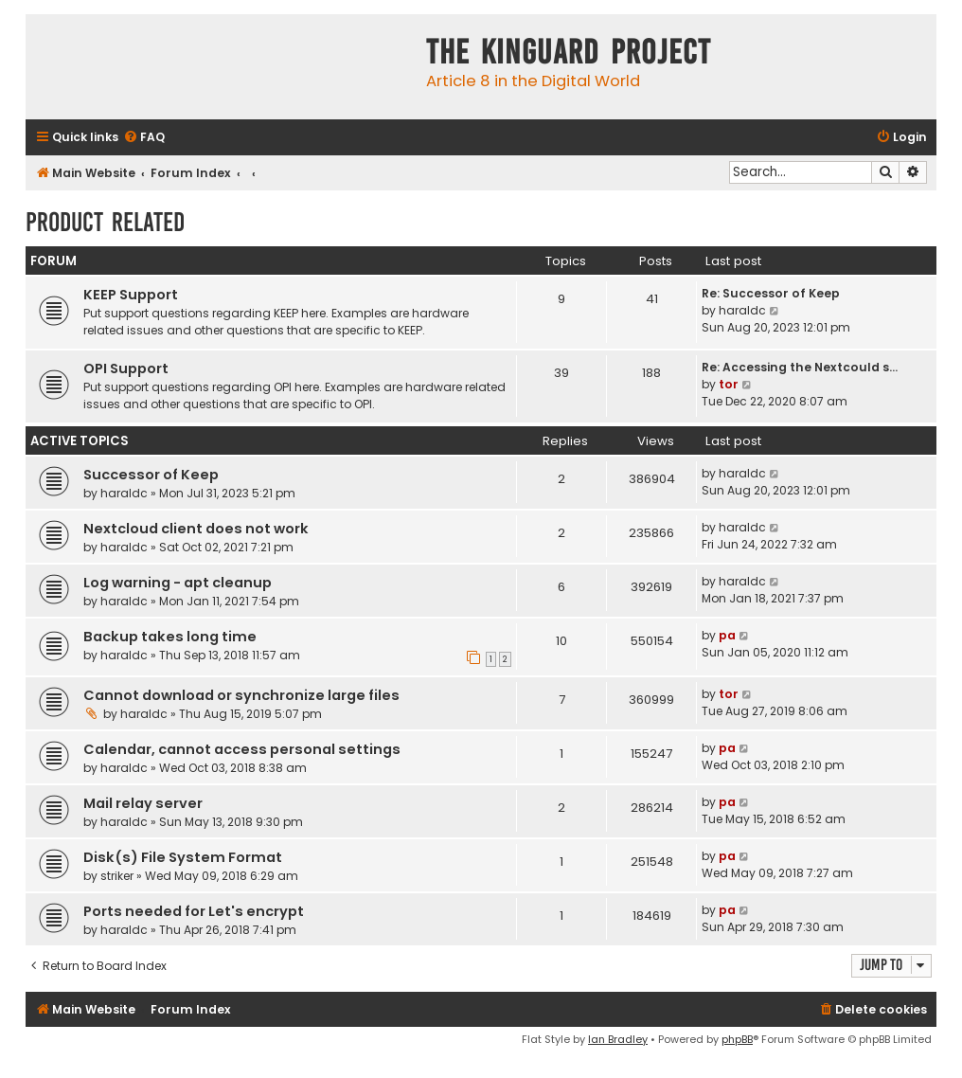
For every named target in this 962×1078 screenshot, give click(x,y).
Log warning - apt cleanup (177, 582)
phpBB (737, 1039)
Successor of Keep (151, 474)
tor (729, 384)
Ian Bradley (618, 1039)
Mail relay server (143, 803)
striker (117, 876)
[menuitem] (144, 138)
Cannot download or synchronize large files (241, 695)
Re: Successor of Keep (771, 293)
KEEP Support (130, 294)
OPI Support (126, 368)
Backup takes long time (170, 636)
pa (727, 635)
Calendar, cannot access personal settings (242, 749)
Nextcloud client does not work (196, 528)
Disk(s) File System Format (182, 857)
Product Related (105, 222)
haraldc (742, 310)
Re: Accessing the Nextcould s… (800, 367)
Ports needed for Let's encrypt (193, 911)
